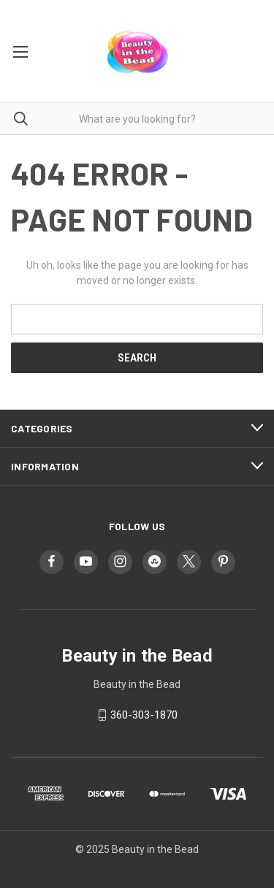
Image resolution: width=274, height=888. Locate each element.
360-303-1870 (144, 715)
